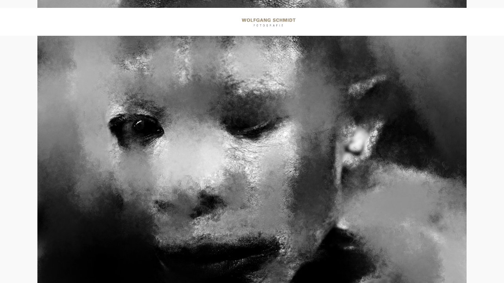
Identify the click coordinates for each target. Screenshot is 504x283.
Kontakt (410, 23)
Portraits (102, 23)
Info (372, 23)
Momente (207, 23)
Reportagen (155, 23)
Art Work (331, 23)
